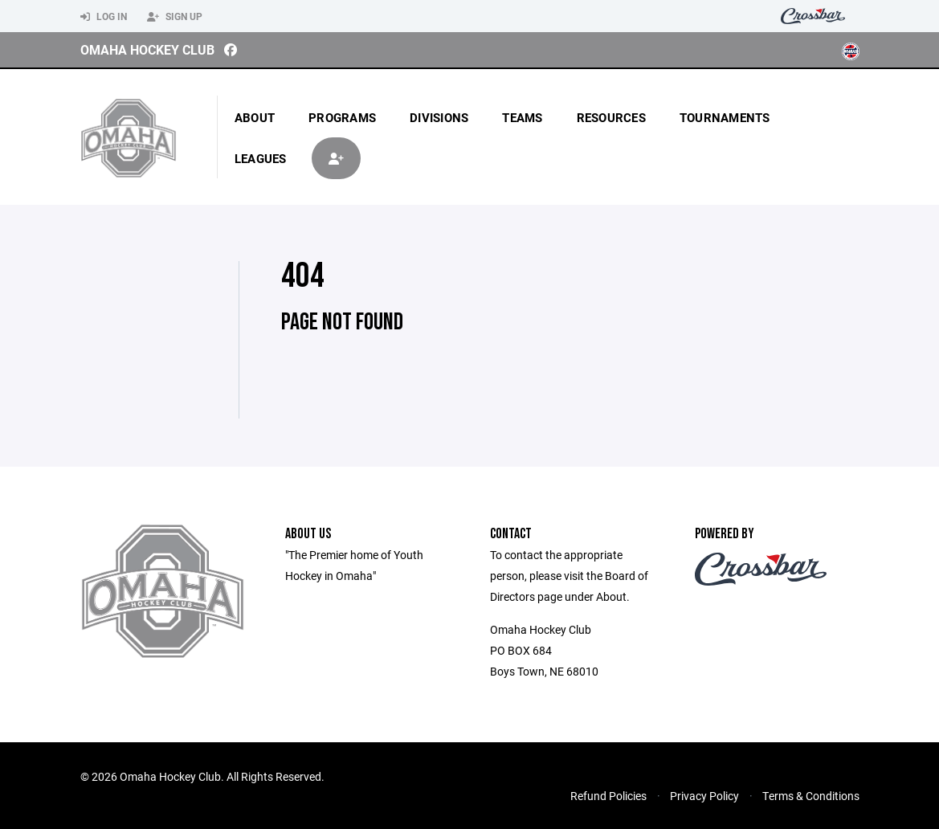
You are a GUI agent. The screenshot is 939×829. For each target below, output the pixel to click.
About (255, 117)
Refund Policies (608, 795)
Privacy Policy (704, 795)
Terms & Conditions (810, 795)
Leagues (261, 158)
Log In (103, 17)
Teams (522, 117)
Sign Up (174, 17)
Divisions (439, 117)
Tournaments (725, 117)
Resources (611, 117)
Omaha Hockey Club (147, 49)
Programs (342, 117)
